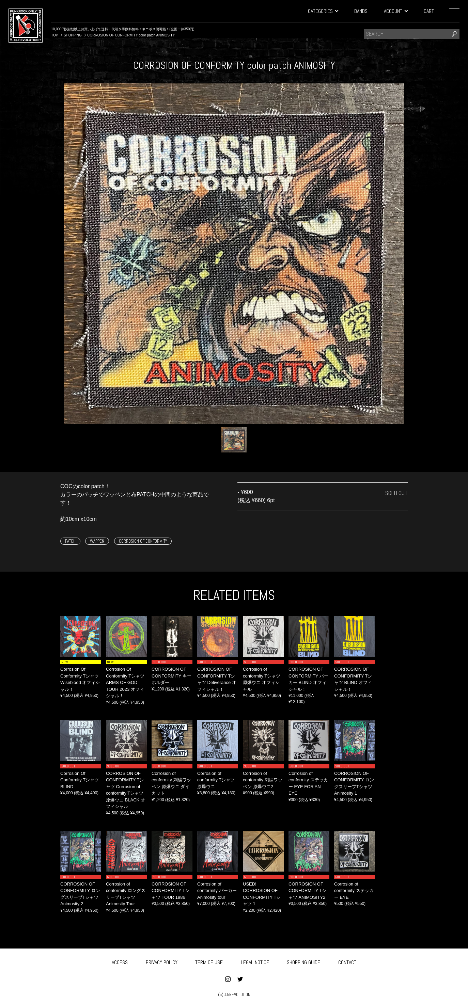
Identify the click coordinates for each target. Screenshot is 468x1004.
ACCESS (120, 961)
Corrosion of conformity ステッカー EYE (354, 890)
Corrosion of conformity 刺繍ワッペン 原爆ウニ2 (262, 780)
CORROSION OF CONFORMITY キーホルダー (171, 676)
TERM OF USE (209, 961)
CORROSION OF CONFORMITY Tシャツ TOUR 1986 (170, 890)
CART (429, 11)
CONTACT (347, 961)
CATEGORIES (323, 11)
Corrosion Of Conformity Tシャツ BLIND (79, 780)
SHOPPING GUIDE (303, 961)
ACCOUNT (395, 11)
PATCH (70, 541)
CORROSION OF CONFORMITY (143, 541)
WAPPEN (97, 541)
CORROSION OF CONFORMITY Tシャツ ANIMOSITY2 (307, 890)
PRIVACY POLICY (161, 961)
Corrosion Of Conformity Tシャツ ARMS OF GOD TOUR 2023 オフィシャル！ (125, 682)
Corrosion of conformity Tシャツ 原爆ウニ (216, 780)
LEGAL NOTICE (255, 961)
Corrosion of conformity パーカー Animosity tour (217, 890)
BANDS (361, 11)
